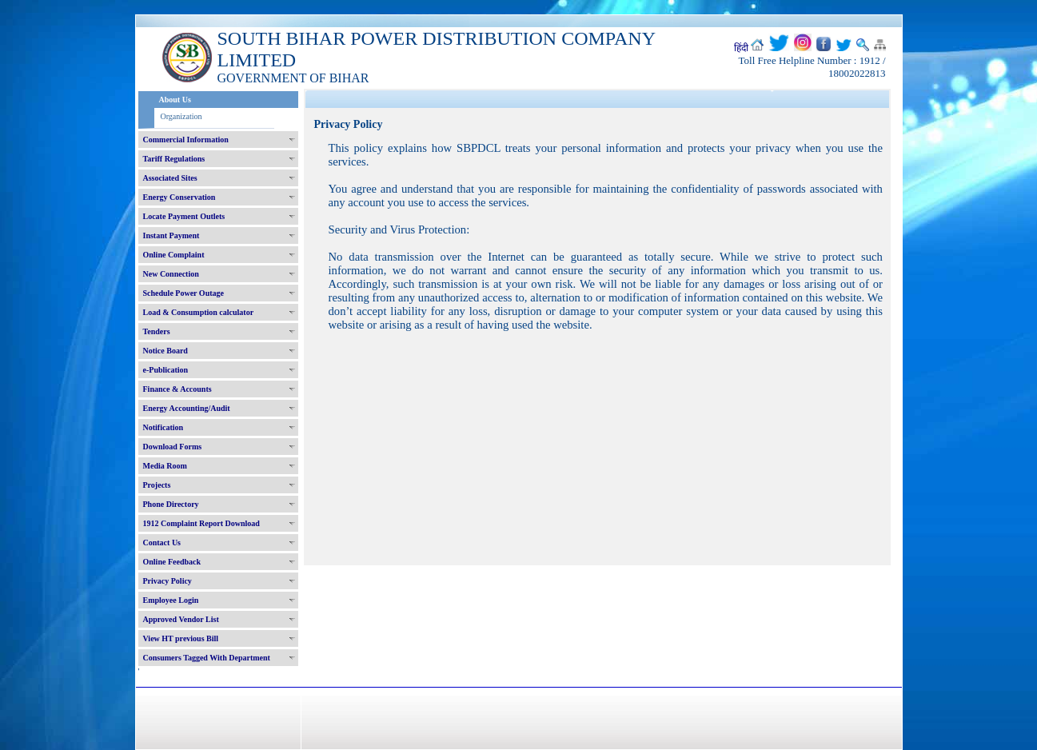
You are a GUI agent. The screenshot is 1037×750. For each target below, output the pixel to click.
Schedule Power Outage (183, 293)
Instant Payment (171, 235)
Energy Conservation (179, 197)
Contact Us (162, 542)
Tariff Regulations (174, 158)
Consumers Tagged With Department (206, 657)
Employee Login (171, 600)
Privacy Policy (167, 580)
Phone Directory (171, 504)
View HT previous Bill (181, 638)
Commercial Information (186, 139)
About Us (175, 99)
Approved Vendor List (181, 619)
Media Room (165, 465)
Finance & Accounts (177, 389)
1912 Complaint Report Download (201, 523)
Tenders (156, 331)
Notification (163, 427)
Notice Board (165, 350)
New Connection (171, 273)
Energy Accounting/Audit (186, 408)
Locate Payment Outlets (184, 216)
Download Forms (172, 446)
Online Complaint (174, 254)
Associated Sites (170, 178)
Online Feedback (172, 561)
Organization (181, 116)
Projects (157, 485)
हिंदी (741, 48)
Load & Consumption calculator (198, 312)
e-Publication (166, 369)
